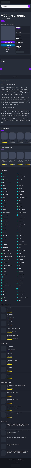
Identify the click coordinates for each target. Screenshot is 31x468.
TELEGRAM (6, 45)
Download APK (6, 42)
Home (2, 14)
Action (9, 14)
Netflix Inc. (18, 28)
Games (5, 14)
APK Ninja (21, 459)
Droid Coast (15, 462)
